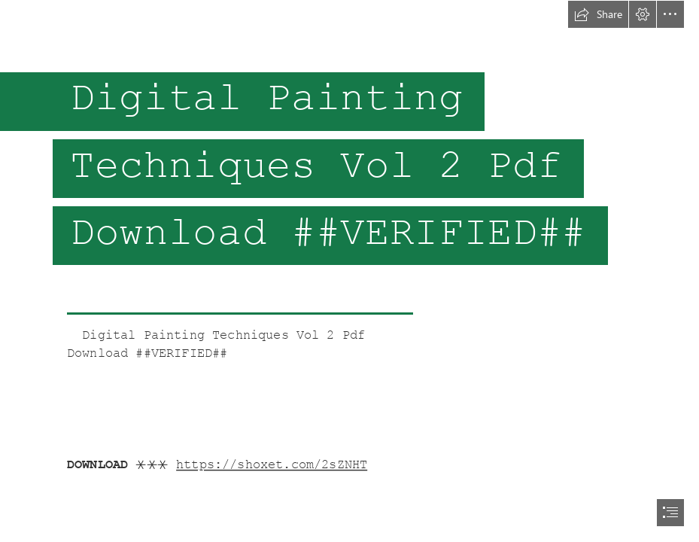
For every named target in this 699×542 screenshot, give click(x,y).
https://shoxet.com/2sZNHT (271, 465)
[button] (598, 14)
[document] (349, 271)
